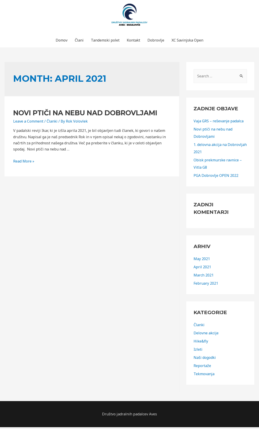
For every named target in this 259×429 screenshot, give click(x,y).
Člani (79, 41)
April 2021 (202, 268)
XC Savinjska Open (187, 41)
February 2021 (206, 285)
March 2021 (204, 276)
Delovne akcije (206, 334)
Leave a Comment (28, 123)
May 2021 (202, 260)
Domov (61, 41)
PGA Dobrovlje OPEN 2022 (216, 177)
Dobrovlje (155, 41)
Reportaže (202, 367)
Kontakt (133, 41)
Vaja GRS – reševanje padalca (219, 122)
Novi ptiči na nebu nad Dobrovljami (85, 115)
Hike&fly (201, 342)
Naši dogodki (205, 359)
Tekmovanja (204, 375)
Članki (52, 123)
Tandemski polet (105, 41)
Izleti (198, 351)
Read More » (23, 162)
